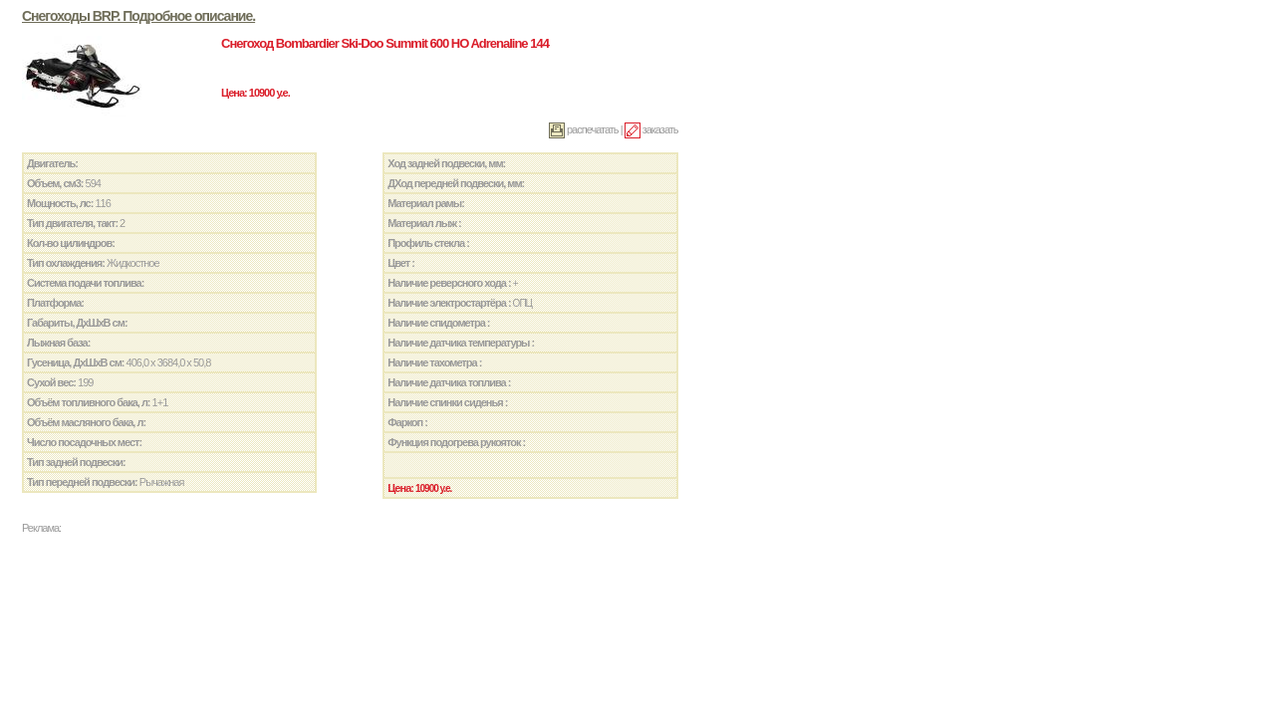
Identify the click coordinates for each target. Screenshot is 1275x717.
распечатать (584, 129)
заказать (651, 129)
